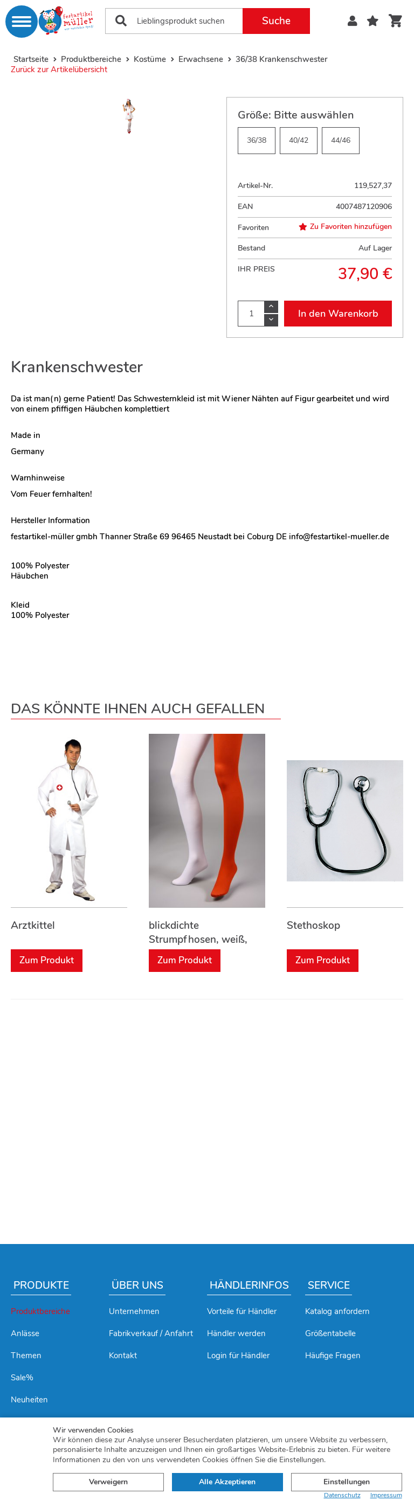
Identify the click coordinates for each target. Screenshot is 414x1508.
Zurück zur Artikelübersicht (59, 69)
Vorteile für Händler (242, 1311)
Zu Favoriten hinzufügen (345, 227)
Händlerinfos (249, 1285)
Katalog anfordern (337, 1311)
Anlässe (25, 1333)
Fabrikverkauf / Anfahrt (151, 1333)
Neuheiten (29, 1399)
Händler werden (236, 1333)
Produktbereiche (40, 1311)
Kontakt (123, 1355)
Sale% (22, 1377)
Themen (26, 1355)
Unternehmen (134, 1311)
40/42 (298, 140)
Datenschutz (342, 1495)
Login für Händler (238, 1355)
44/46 (340, 140)
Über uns (137, 1285)
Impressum (386, 1495)
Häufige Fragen (333, 1355)
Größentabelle (330, 1333)
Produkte (41, 1285)
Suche (276, 21)
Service (329, 1285)
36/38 (256, 140)
